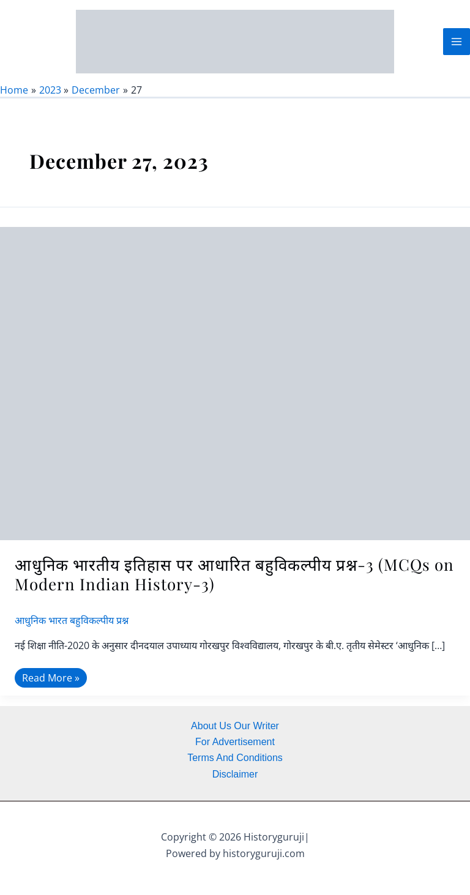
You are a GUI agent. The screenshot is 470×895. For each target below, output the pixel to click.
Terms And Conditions (235, 757)
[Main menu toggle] (456, 46)
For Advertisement (235, 742)
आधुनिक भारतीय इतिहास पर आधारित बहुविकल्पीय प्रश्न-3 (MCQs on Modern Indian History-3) (234, 583)
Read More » (50, 686)
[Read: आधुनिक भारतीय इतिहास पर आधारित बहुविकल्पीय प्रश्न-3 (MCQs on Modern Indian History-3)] (235, 392)
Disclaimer (235, 774)
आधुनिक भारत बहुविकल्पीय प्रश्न (72, 630)
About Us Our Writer (235, 726)
